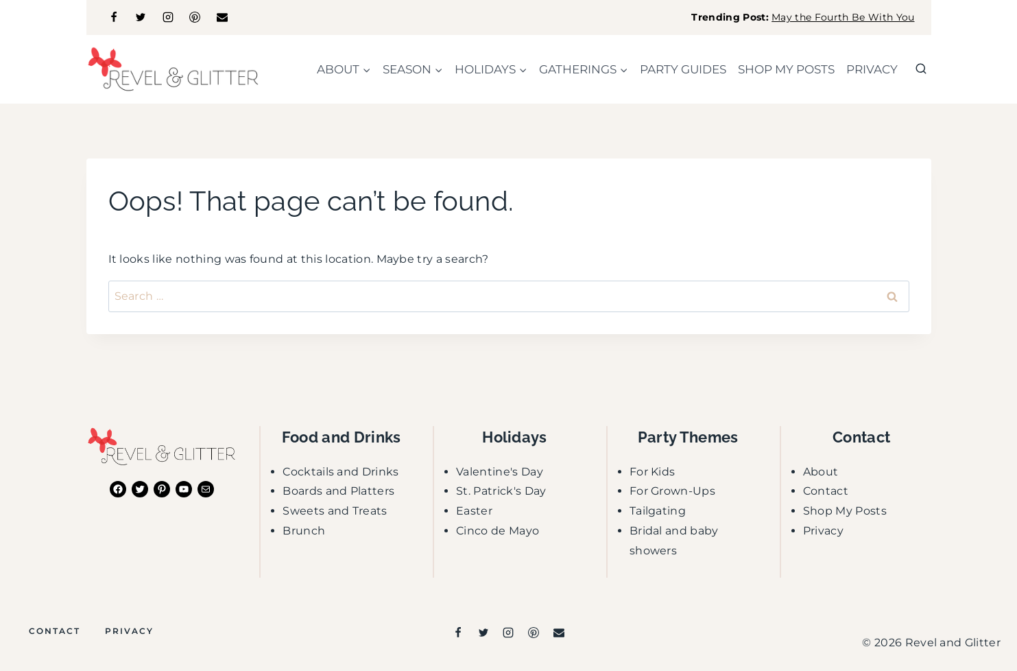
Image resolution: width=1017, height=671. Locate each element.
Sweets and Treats (335, 510)
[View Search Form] (921, 69)
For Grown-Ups (672, 490)
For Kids (652, 471)
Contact (825, 490)
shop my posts (786, 69)
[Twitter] (141, 17)
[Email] (222, 17)
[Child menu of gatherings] (584, 69)
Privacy (872, 69)
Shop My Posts (845, 510)
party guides (683, 69)
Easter (474, 510)
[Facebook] (114, 17)
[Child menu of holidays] (491, 69)
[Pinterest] (195, 17)
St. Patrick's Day (501, 490)
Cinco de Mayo (497, 530)
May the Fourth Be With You (842, 17)
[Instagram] (168, 17)
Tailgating (658, 510)
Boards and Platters (338, 490)
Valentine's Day (499, 471)
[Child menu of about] (344, 69)
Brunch (304, 530)
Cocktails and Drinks (340, 471)
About (821, 471)
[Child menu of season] (413, 69)
